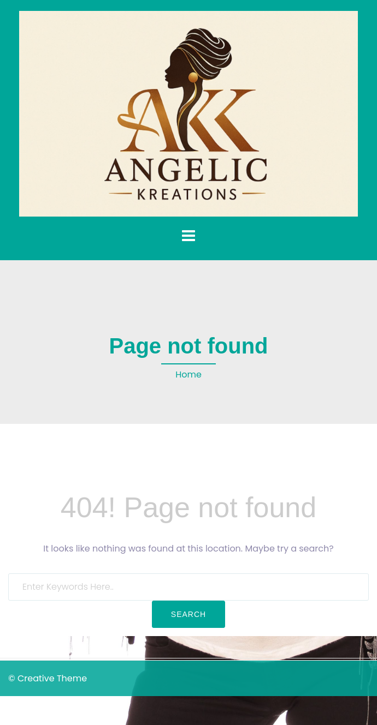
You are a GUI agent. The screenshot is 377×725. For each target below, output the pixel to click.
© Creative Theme (47, 678)
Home (188, 374)
